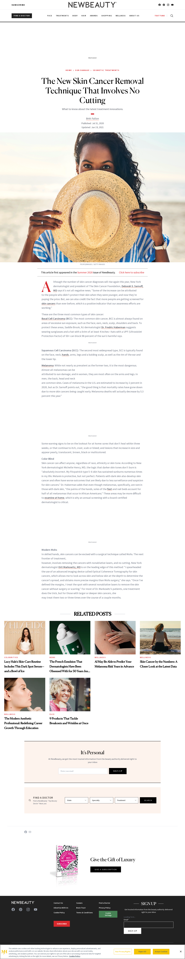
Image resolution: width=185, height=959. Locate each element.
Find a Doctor (104, 903)
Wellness (100, 657)
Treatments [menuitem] (62, 16)
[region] (92, 952)
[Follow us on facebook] (160, 5)
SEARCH (148, 800)
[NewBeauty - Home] (92, 5)
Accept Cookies (161, 951)
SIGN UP (117, 771)
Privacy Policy (104, 908)
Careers (79, 903)
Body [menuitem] (75, 16)
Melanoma (48, 365)
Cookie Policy (59, 912)
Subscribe (18, 4)
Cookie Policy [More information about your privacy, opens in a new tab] (74, 956)
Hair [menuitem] (83, 16)
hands (65, 354)
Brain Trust (81, 908)
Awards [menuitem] (94, 16)
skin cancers (48, 303)
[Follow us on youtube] (172, 5)
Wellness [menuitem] (121, 16)
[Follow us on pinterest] (164, 5)
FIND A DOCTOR (22, 16)
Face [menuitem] (49, 16)
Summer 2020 (85, 272)
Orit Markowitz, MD (69, 567)
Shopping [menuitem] (106, 16)
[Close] (181, 951)
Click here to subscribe (131, 272)
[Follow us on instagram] (168, 5)
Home (69, 70)
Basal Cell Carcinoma (53, 318)
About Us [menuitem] (134, 16)
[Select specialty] (101, 800)
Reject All (142, 951)
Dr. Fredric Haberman (113, 327)
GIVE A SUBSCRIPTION (106, 869)
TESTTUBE (160, 16)
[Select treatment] (126, 800)
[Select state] (76, 800)
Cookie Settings (108, 914)
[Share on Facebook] (25, 832)
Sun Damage (82, 70)
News (53, 657)
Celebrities (11, 657)
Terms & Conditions (84, 912)
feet (109, 489)
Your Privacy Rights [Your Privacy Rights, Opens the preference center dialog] (122, 951)
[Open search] (171, 15)
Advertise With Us (61, 908)
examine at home (54, 497)
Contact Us (58, 903)
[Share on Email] (30, 832)
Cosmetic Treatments (106, 70)
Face (52, 714)
